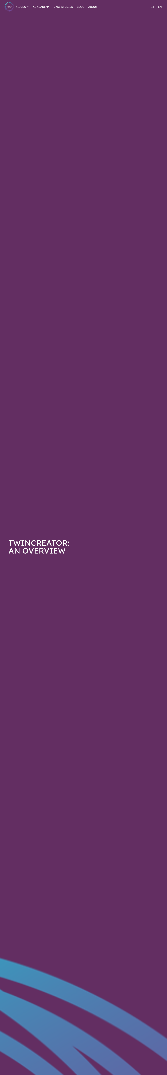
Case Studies (66, 7)
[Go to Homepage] (10, 7)
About (97, 7)
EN (160, 7)
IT (152, 7)
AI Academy (43, 7)
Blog (84, 7)
